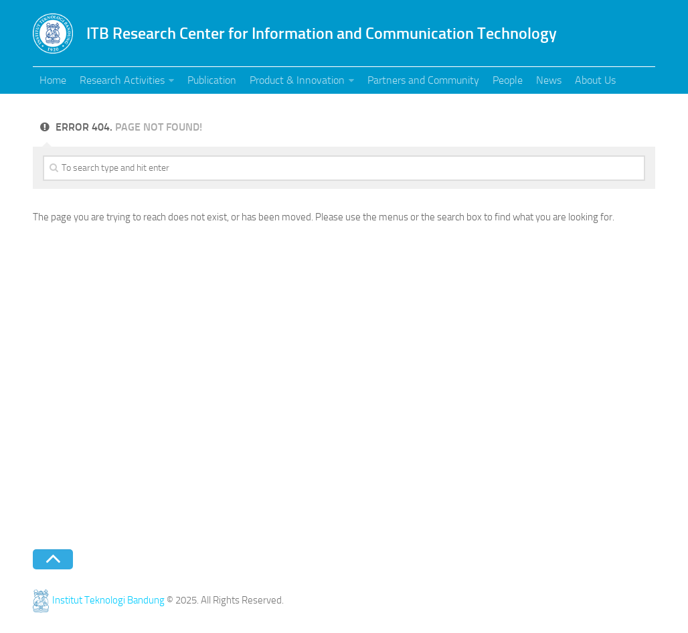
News (549, 80)
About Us (595, 80)
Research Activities (122, 80)
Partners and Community (423, 80)
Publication (211, 80)
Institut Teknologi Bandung (99, 600)
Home (52, 80)
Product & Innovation (297, 80)
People (508, 80)
